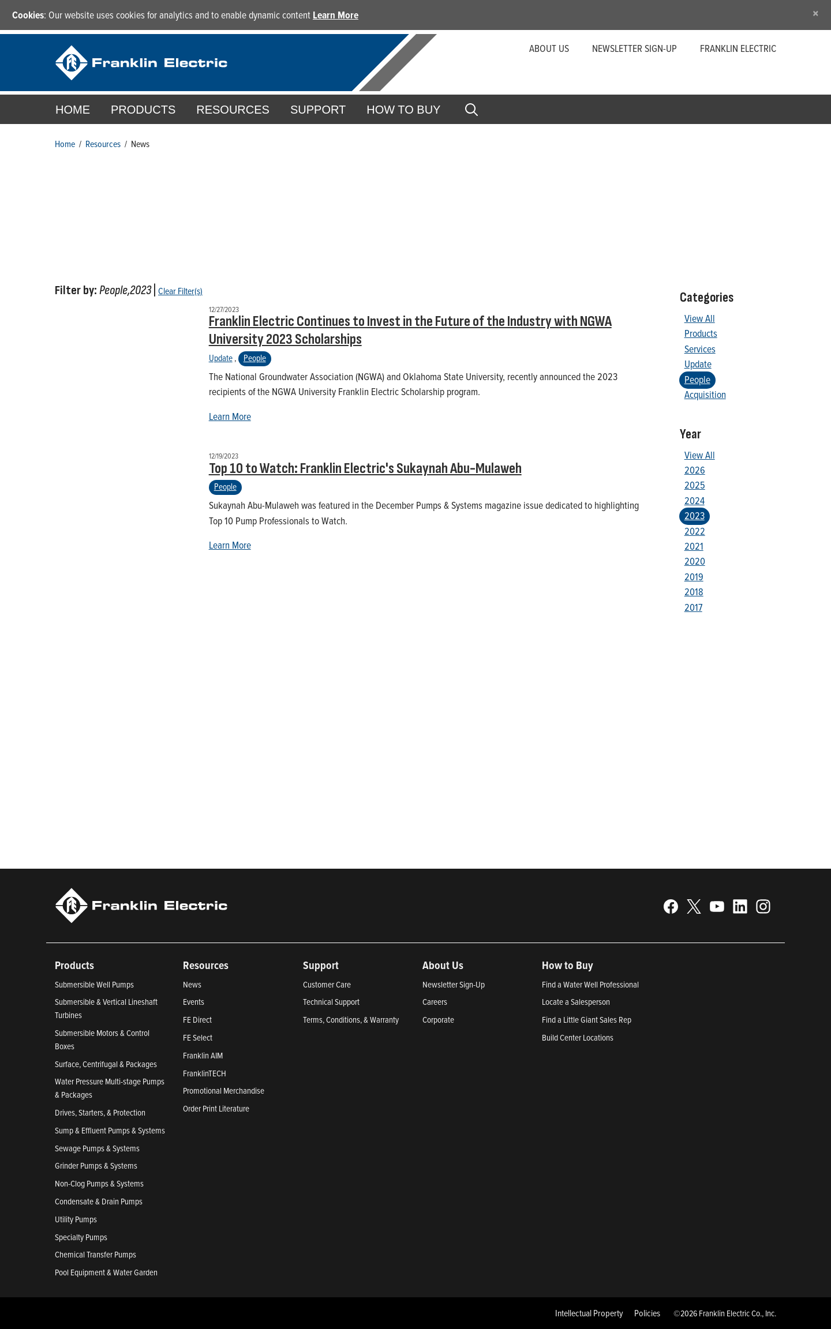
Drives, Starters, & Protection (100, 1112)
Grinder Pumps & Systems (96, 1165)
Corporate (438, 1019)
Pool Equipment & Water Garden (106, 1272)
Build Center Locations (577, 1037)
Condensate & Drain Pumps (99, 1201)
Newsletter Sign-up (634, 48)
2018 (693, 591)
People (255, 358)
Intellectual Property (589, 1313)
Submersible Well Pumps (94, 984)
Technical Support (331, 1002)
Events (193, 1002)
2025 (694, 485)
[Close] (815, 13)
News (192, 984)
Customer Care (327, 984)
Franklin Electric (738, 48)
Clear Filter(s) (180, 290)
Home (72, 109)
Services (700, 348)
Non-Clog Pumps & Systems (99, 1183)
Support (318, 109)
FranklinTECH (204, 1073)
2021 (693, 546)
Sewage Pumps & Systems (97, 1148)
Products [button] (143, 109)
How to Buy (403, 109)
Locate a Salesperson (576, 1002)
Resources (232, 109)
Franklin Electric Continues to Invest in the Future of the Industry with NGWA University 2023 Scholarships (410, 330)
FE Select (197, 1037)
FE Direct (197, 1019)
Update (221, 358)
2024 (694, 500)
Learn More (335, 14)
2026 (694, 470)
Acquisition (705, 394)
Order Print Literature (216, 1108)
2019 (693, 576)
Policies (647, 1313)
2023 (694, 515)
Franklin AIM (203, 1055)
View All (699, 318)
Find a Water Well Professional (590, 984)
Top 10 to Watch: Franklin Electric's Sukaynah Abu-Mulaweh (365, 469)
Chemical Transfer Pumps (95, 1254)
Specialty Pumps (81, 1237)
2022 (694, 531)
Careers (434, 1002)
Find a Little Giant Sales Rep (586, 1019)
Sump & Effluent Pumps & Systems (110, 1130)
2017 (693, 607)
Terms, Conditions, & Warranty (351, 1019)
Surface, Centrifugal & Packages (106, 1064)
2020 (694, 561)
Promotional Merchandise (223, 1090)
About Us (549, 48)
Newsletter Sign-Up (453, 984)
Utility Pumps (76, 1219)
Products (700, 333)
